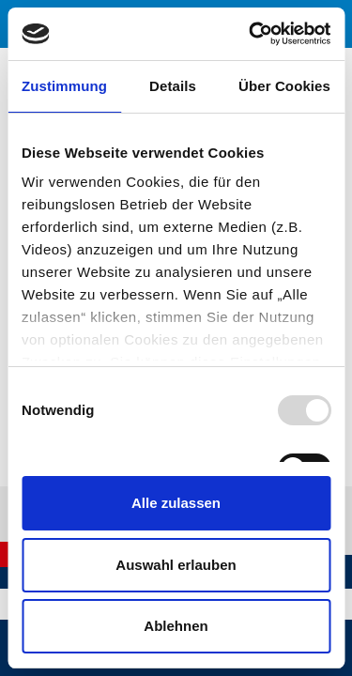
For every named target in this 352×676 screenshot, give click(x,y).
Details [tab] (172, 86)
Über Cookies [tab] (284, 86)
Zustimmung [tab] (64, 86)
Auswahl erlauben (175, 565)
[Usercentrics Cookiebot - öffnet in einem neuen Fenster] (250, 34)
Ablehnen (175, 626)
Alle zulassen (176, 503)
